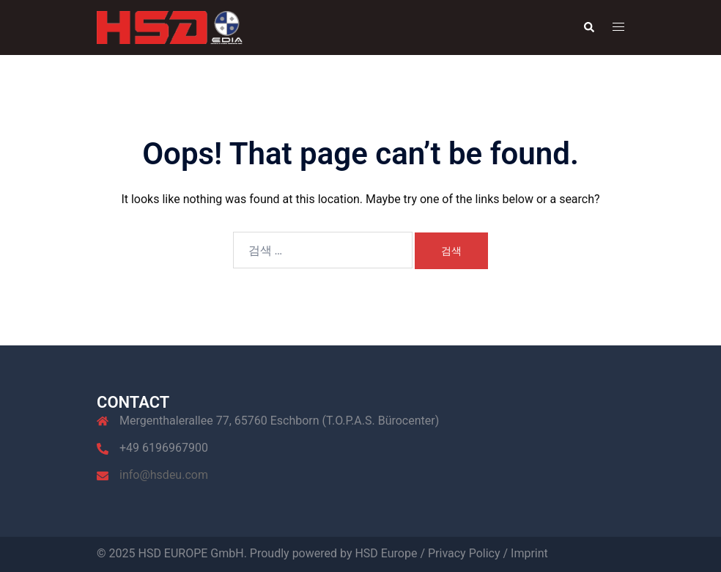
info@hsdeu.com (163, 475)
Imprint (529, 553)
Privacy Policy (464, 553)
